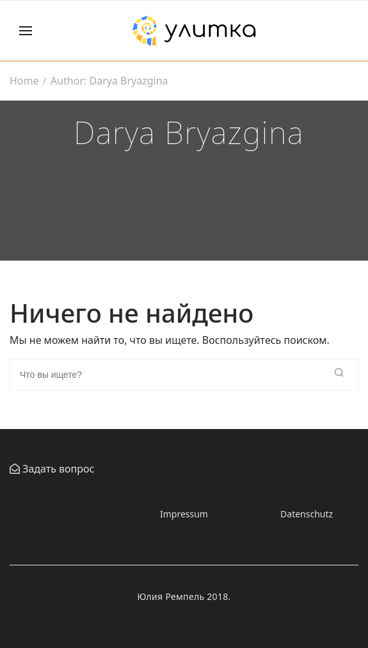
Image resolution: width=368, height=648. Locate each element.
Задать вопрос (57, 469)
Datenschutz (306, 514)
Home (24, 81)
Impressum (184, 514)
